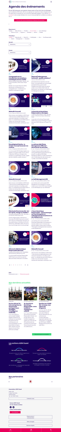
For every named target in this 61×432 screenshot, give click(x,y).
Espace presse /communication (30, 417)
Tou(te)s (10, 30)
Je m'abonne (15, 412)
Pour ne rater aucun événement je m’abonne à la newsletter (30, 20)
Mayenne (22, 32)
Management (19, 38)
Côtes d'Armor (18, 30)
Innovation (27, 38)
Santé (12, 38)
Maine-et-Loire (14, 32)
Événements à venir (13, 274)
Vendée (41, 32)
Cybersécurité (18, 37)
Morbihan (29, 32)
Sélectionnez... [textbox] (13, 44)
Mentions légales (30, 425)
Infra (40, 37)
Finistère (26, 30)
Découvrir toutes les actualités (42, 334)
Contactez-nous (30, 398)
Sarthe (35, 32)
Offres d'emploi (30, 421)
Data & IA (26, 37)
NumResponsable (47, 37)
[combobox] (20, 44)
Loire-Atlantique (42, 30)
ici (10, 16)
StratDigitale (33, 37)
